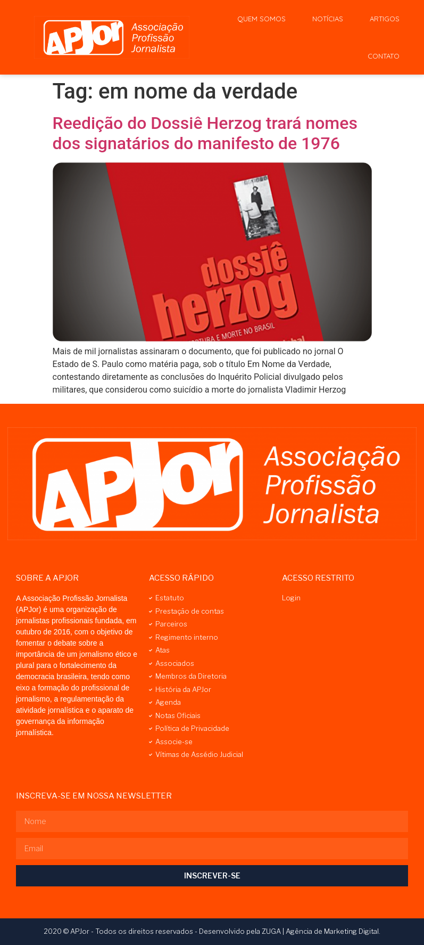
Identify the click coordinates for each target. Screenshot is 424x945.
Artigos (385, 18)
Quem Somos (261, 18)
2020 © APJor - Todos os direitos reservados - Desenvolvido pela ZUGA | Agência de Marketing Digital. (212, 931)
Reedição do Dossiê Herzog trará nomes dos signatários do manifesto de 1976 (205, 133)
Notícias (327, 18)
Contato (384, 56)
